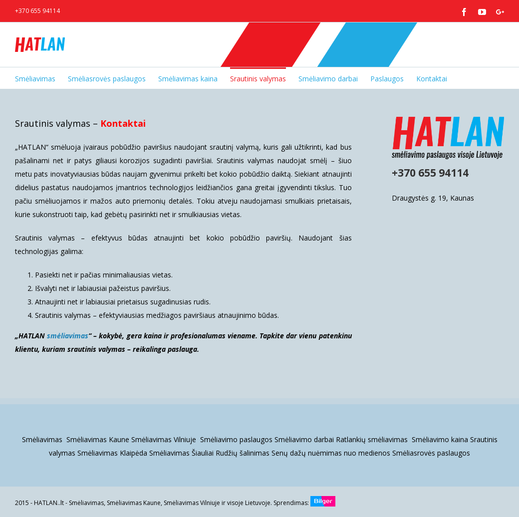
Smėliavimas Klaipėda (112, 453)
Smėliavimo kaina (440, 439)
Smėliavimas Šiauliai (181, 453)
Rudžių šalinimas (242, 453)
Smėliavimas (43, 439)
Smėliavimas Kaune (97, 439)
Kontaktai (123, 123)
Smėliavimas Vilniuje (164, 439)
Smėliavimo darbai (304, 439)
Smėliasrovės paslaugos (431, 453)
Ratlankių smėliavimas (373, 439)
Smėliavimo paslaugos (236, 439)
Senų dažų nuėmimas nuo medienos (330, 453)
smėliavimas (67, 335)
